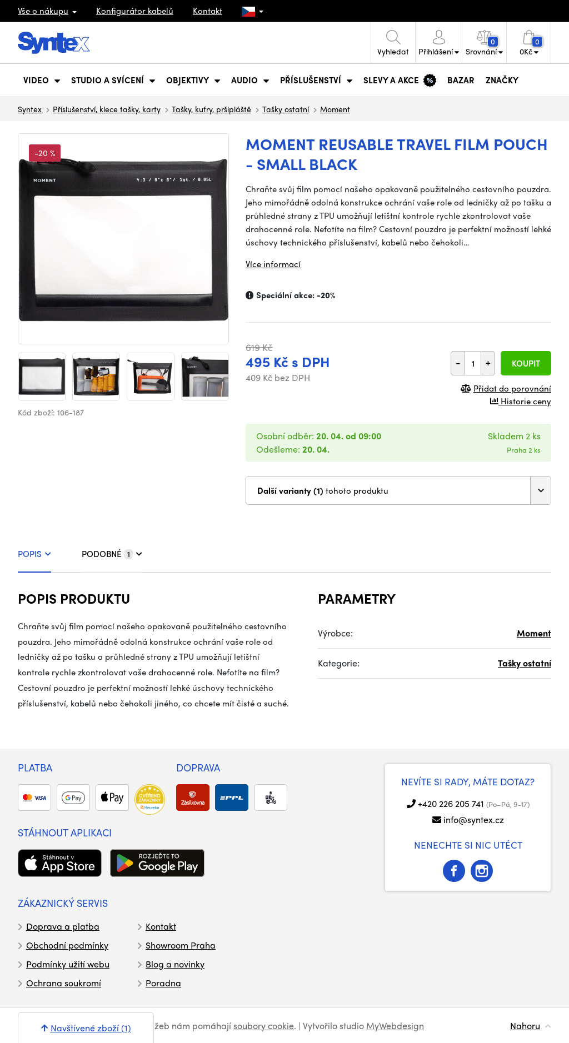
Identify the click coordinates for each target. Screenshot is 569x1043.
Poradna (163, 982)
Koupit (526, 363)
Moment (335, 108)
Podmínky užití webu (67, 963)
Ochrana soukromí (63, 982)
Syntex (30, 108)
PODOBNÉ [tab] (112, 554)
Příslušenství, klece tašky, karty (107, 108)
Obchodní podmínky (67, 945)
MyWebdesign (395, 1025)
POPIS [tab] (34, 554)
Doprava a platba (62, 926)
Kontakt (207, 10)
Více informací (273, 264)
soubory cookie (263, 1025)
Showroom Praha (181, 945)
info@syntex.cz (473, 819)
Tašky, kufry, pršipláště (211, 108)
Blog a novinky (175, 963)
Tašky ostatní (285, 108)
